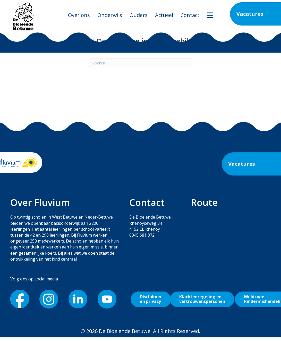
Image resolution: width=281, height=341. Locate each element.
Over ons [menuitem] (79, 15)
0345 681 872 (142, 235)
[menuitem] (210, 15)
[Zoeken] (140, 63)
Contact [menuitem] (190, 15)
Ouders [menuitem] (139, 15)
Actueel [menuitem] (164, 15)
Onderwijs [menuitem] (109, 15)
